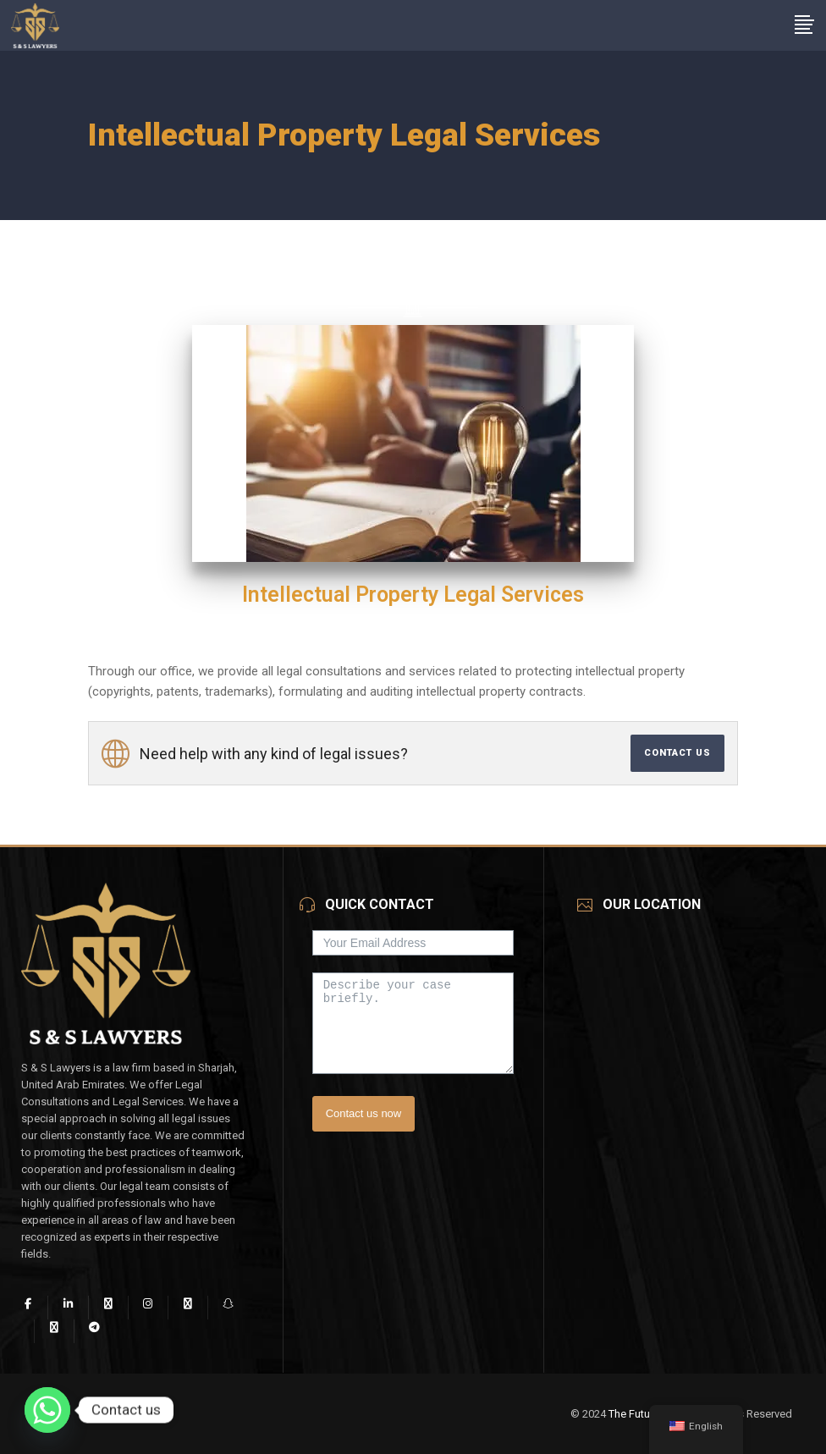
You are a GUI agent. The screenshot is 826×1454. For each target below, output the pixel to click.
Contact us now (364, 1113)
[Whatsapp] (47, 1410)
